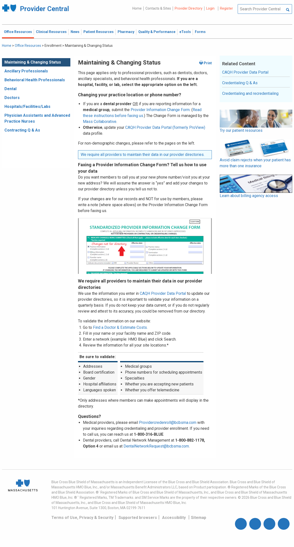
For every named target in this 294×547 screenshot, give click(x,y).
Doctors (12, 97)
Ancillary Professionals (26, 71)
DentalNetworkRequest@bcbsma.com (156, 446)
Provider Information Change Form (160, 109)
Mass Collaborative (99, 121)
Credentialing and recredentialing (250, 93)
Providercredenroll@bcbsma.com (167, 422)
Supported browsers (138, 517)
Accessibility (174, 517)
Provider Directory (188, 8)
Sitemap (198, 517)
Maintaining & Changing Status (32, 62)
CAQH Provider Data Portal (163, 293)
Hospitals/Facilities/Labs (27, 106)
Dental (10, 88)
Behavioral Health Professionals (34, 80)
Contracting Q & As (22, 130)
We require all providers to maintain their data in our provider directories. (142, 154)
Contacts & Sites (158, 8)
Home (137, 8)
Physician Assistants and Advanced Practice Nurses (37, 118)
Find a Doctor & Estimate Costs (120, 327)
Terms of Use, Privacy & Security (82, 517)
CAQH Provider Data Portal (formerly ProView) (165, 127)
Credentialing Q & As (240, 83)
